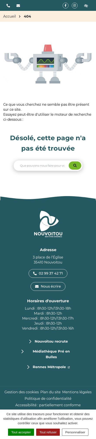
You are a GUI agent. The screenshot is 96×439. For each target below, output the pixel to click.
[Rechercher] (75, 165)
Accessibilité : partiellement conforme (48, 405)
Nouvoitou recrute (51, 341)
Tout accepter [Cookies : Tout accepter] (21, 432)
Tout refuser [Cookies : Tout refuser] (48, 432)
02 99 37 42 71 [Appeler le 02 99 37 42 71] (48, 273)
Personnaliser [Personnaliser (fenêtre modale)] (75, 432)
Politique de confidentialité (47, 399)
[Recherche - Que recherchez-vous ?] (41, 165)
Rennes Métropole (51, 366)
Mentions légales (77, 392)
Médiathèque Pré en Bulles (51, 354)
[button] (8, 5)
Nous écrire (48, 286)
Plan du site (50, 392)
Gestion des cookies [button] (22, 392)
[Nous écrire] (18, 5)
